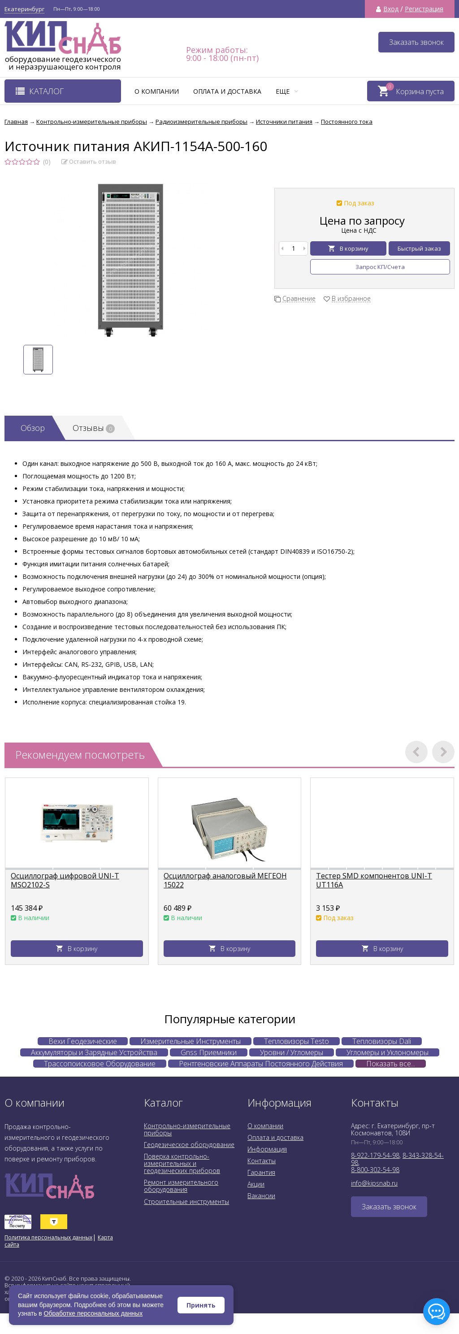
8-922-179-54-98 (375, 1155)
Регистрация (424, 9)
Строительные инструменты (186, 1201)
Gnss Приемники (209, 1052)
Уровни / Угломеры (291, 1052)
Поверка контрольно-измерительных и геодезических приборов (182, 1163)
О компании (156, 91)
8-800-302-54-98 (375, 1169)
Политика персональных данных (48, 1237)
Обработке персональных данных (93, 1313)
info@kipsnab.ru (374, 1183)
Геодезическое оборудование (189, 1144)
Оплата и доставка (227, 91)
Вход (390, 9)
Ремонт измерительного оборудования (181, 1186)
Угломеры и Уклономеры (387, 1052)
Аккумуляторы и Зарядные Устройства (94, 1052)
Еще (287, 91)
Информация (267, 1149)
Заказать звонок (416, 42)
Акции (255, 1184)
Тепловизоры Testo (296, 1041)
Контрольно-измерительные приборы (187, 1129)
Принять (201, 1305)
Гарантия (261, 1172)
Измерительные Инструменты (190, 1041)
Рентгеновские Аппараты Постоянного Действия (261, 1064)
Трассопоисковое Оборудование (100, 1064)
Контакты (261, 1160)
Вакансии (261, 1195)
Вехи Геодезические (82, 1041)
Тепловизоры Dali (381, 1041)
